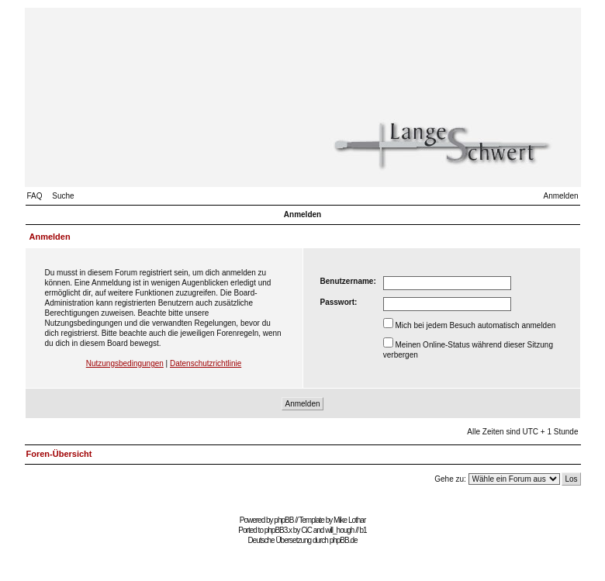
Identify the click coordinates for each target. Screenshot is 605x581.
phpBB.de (344, 540)
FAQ (35, 196)
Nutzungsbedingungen (125, 363)
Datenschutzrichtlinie (205, 363)
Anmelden (560, 196)
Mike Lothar (349, 520)
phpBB (283, 520)
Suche (63, 196)
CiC (306, 530)
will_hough (339, 530)
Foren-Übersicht (59, 453)
